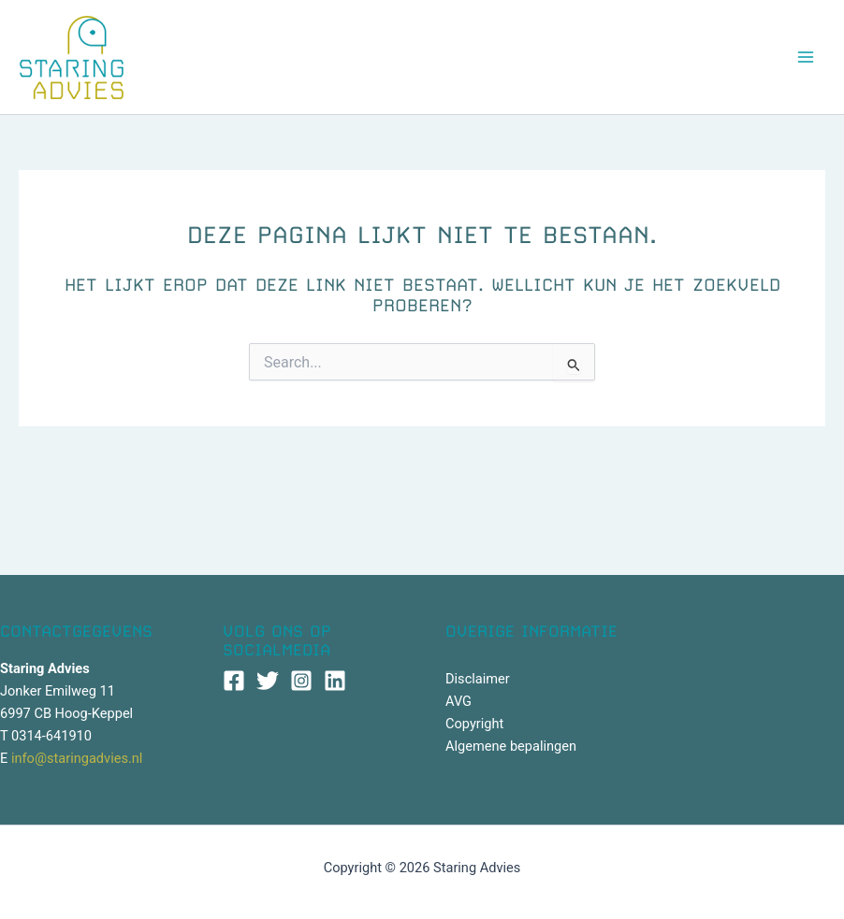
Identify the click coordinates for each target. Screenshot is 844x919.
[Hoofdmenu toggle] (805, 57)
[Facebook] (234, 680)
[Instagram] (301, 680)
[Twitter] (267, 680)
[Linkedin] (335, 680)
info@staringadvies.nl (76, 758)
